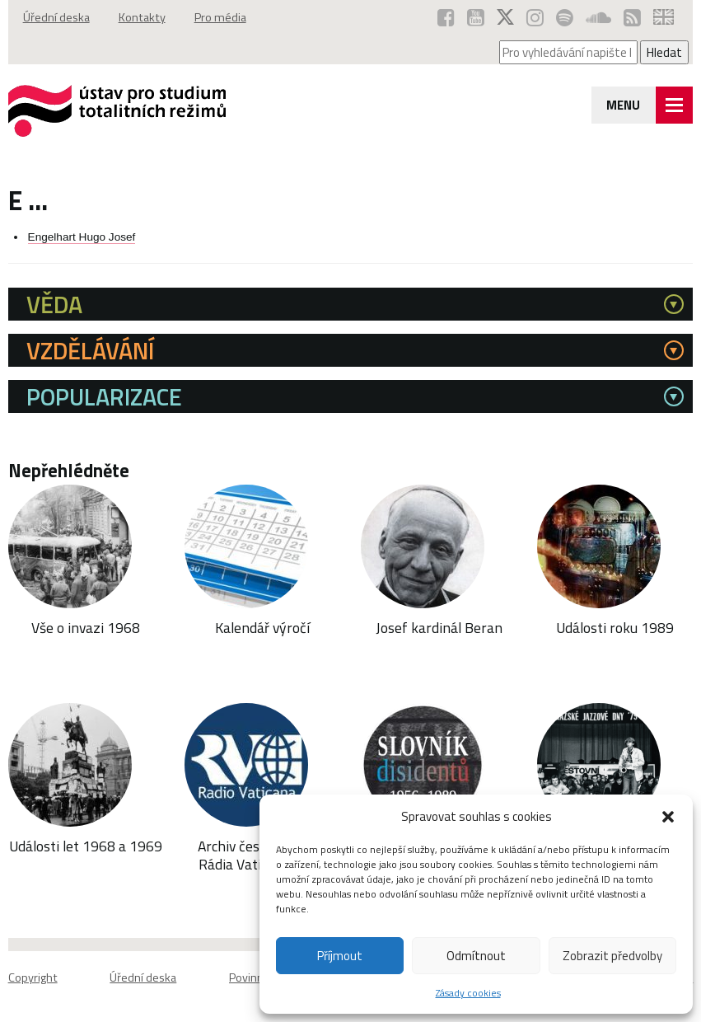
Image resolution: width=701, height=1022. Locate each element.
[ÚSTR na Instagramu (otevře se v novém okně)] (535, 17)
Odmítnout (476, 955)
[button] (668, 817)
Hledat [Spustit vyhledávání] (664, 52)
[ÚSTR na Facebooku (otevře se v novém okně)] (446, 17)
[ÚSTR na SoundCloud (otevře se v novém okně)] (598, 17)
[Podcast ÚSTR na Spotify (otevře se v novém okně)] (564, 17)
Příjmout (339, 955)
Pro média (220, 17)
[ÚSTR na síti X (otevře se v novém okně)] (505, 17)
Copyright (33, 977)
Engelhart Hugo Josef (82, 237)
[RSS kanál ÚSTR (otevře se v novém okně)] (632, 17)
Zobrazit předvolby (612, 955)
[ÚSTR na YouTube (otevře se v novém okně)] (475, 17)
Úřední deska (56, 17)
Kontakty (142, 17)
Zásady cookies (468, 993)
